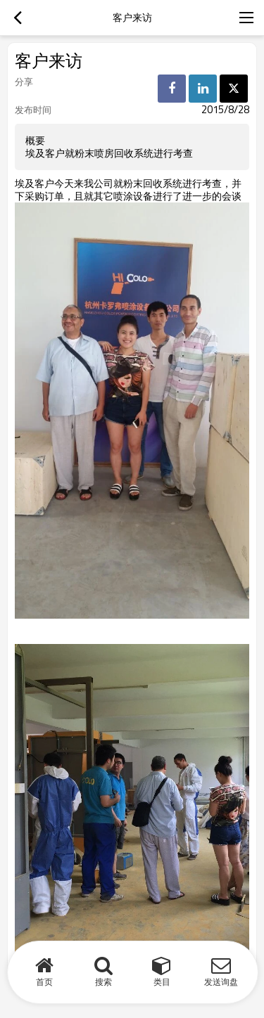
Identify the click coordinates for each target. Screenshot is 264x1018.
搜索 (103, 981)
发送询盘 (221, 981)
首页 (44, 981)
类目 (161, 981)
